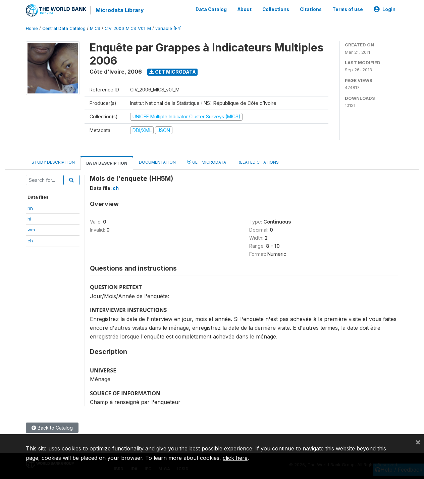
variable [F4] (168, 28)
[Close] (418, 442)
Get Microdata (172, 72)
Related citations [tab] (258, 162)
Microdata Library (120, 10)
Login (384, 9)
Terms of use (347, 9)
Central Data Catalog (64, 28)
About (244, 9)
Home (32, 28)
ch (30, 240)
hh (30, 208)
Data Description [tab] (106, 163)
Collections (275, 9)
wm (31, 229)
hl (29, 219)
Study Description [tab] (53, 162)
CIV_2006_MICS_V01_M (128, 28)
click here (235, 457)
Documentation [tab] (157, 162)
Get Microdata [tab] (206, 162)
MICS (95, 28)
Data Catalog (211, 9)
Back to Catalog (52, 428)
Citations (311, 9)
